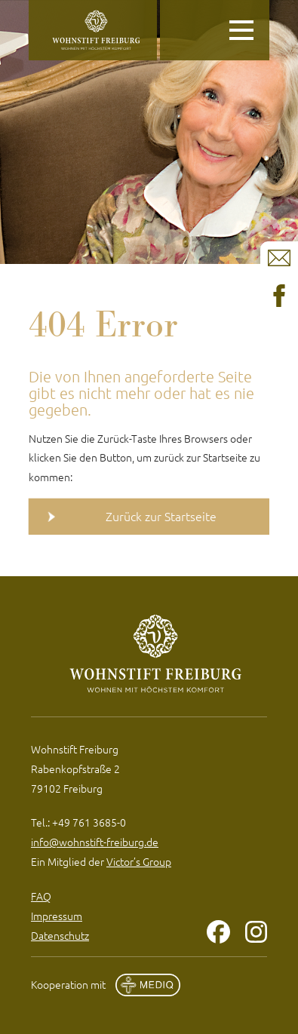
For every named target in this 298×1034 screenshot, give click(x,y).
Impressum (56, 915)
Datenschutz (60, 935)
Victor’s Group (138, 861)
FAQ (41, 896)
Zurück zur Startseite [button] (161, 516)
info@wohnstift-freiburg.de (94, 841)
